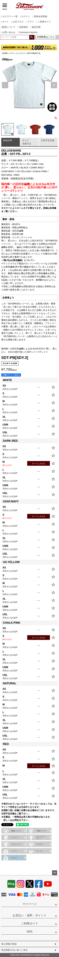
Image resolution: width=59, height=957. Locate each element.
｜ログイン (24, 16)
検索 (31, 37)
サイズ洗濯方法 (26, 142)
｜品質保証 (22, 27)
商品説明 (7, 140)
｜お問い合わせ (7, 32)
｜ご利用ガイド (43, 21)
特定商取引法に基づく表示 (14, 950)
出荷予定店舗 (47, 140)
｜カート (4, 21)
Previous (5, 85)
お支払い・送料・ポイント (30, 915)
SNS (29, 931)
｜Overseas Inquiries (27, 32)
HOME (5, 53)
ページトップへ (54, 872)
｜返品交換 (35, 27)
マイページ (29, 904)
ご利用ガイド (29, 923)
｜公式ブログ (17, 21)
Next (54, 85)
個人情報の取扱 (9, 944)
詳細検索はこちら (46, 37)
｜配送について (7, 27)
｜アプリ (29, 21)
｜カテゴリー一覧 (9, 16)
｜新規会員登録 (39, 16)
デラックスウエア (17, 53)
